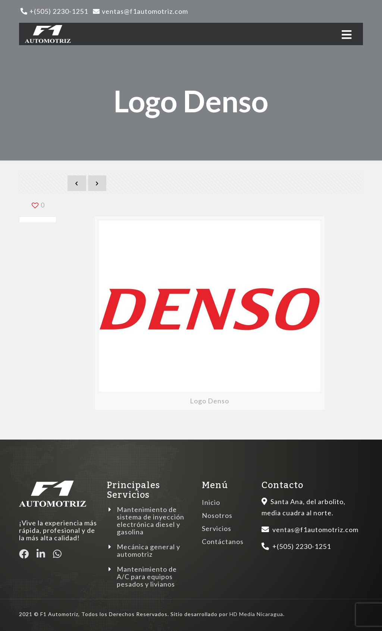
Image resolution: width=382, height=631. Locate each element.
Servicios (216, 528)
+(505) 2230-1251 (58, 11)
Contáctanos (223, 541)
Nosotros (217, 515)
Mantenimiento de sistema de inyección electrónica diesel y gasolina (150, 520)
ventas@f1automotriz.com (145, 11)
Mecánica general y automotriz (148, 550)
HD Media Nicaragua (256, 614)
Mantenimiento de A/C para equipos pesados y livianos (147, 576)
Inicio (211, 502)
